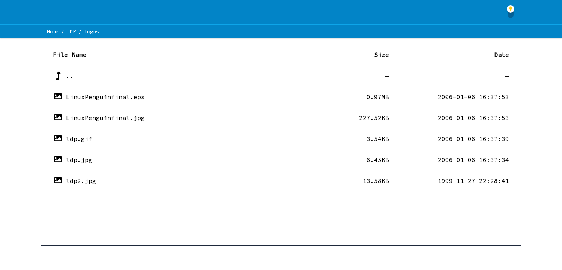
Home (53, 31)
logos (91, 31)
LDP (71, 31)
